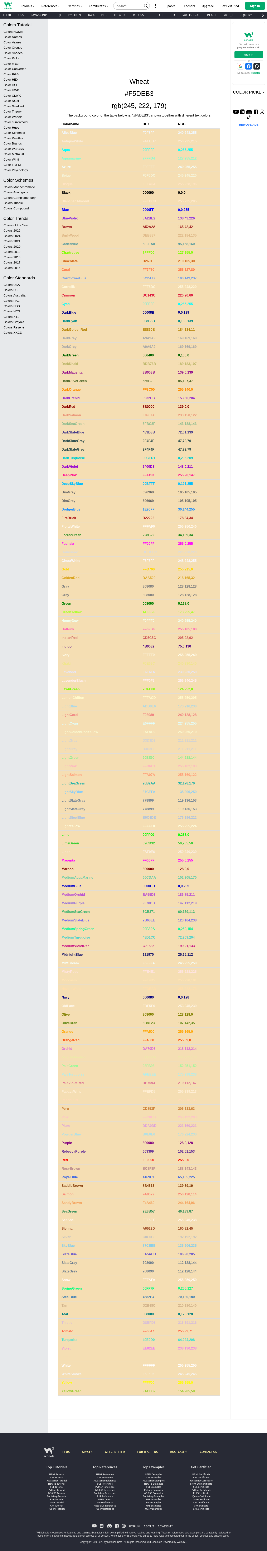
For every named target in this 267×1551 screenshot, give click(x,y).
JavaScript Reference (104, 1480)
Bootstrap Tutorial (56, 1496)
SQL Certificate (201, 1486)
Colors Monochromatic (19, 187)
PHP (104, 15)
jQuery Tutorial (57, 1508)
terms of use (192, 1535)
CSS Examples (153, 1477)
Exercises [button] (74, 6)
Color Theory (12, 111)
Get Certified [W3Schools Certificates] (229, 6)
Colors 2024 (12, 236)
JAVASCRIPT (40, 15)
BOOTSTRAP (191, 15)
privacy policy (221, 1535)
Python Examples (153, 1489)
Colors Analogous (16, 192)
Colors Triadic (13, 203)
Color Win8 (11, 159)
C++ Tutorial (56, 1505)
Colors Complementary (19, 197)
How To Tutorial (56, 1483)
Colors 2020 (12, 246)
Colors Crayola (14, 322)
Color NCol (11, 101)
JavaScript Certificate (201, 1480)
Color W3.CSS (14, 149)
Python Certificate (201, 1489)
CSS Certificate (201, 1477)
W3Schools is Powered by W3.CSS (166, 1542)
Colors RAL (12, 300)
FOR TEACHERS (147, 1452)
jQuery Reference (105, 1508)
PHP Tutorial (56, 1499)
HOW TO (120, 15)
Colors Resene (14, 327)
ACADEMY (165, 1526)
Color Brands (13, 143)
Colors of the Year (16, 225)
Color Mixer (12, 63)
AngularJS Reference (105, 1505)
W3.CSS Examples (153, 1493)
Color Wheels (13, 117)
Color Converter (15, 69)
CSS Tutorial (56, 1477)
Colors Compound (16, 208)
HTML (7, 15)
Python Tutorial (56, 1489)
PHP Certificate (201, 1493)
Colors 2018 (12, 257)
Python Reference (105, 1486)
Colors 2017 (12, 262)
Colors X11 (11, 316)
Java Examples (153, 1502)
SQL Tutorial (56, 1486)
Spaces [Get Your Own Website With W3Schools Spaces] (170, 6)
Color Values (12, 42)
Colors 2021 (12, 241)
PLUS (66, 1452)
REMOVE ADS (249, 124)
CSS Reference (105, 1477)
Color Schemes (14, 132)
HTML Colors (105, 1499)
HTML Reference (105, 1474)
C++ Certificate (201, 1502)
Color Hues (11, 127)
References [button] (50, 6)
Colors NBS (12, 306)
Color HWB (11, 90)
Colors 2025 (12, 230)
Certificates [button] (98, 6)
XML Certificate (201, 1508)
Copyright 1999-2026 (91, 1542)
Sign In (248, 54)
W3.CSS (138, 15)
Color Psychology (16, 170)
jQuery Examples (153, 1508)
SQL (59, 15)
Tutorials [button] (27, 6)
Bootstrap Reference (105, 1493)
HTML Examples (153, 1474)
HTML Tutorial (56, 1474)
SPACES (87, 1452)
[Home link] (8, 5)
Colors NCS (12, 311)
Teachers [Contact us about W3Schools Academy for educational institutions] (188, 6)
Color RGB (11, 74)
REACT (212, 15)
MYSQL (228, 15)
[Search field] (131, 6)
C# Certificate (201, 1505)
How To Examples (153, 1483)
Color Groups (13, 47)
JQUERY (246, 15)
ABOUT (149, 1526)
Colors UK (11, 290)
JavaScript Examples (153, 1480)
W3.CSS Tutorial (56, 1493)
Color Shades (13, 53)
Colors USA (12, 284)
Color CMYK (12, 95)
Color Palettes (13, 138)
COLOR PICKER (248, 92)
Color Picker (12, 58)
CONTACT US (208, 1452)
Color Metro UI (14, 154)
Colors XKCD (13, 332)
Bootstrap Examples (153, 1496)
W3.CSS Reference (105, 1489)
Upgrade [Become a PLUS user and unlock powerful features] (208, 6)
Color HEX (11, 79)
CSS (21, 15)
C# (173, 15)
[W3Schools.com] (49, 1454)
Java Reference (105, 1502)
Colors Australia (14, 295)
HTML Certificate (201, 1474)
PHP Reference (105, 1496)
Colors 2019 (12, 251)
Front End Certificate (201, 1483)
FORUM (134, 1526)
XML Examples (153, 1505)
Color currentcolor (16, 122)
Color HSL (11, 85)
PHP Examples (153, 1499)
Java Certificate (201, 1499)
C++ (162, 15)
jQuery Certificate (201, 1496)
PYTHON (74, 15)
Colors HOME (13, 31)
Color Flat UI (12, 164)
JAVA (91, 15)
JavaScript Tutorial (57, 1480)
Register (255, 73)
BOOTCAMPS (178, 1452)
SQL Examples (153, 1486)
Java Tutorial (57, 1502)
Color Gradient (14, 106)
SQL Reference (105, 1483)
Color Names (13, 37)
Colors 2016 (12, 268)
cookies (204, 1535)
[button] (146, 5)
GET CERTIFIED (115, 1452)
